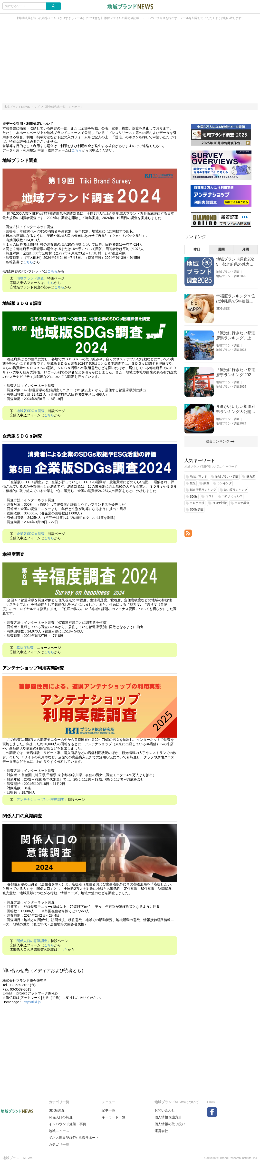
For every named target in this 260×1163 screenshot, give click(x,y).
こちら (77, 150)
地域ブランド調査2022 (231, 349)
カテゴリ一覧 (59, 1144)
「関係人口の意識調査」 (32, 941)
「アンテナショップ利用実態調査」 (40, 800)
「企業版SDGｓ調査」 (30, 534)
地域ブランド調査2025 (231, 276)
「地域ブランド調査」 (30, 278)
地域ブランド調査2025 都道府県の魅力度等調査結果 (235, 262)
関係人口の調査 (61, 1117)
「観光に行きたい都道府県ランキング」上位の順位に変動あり (235, 336)
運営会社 (161, 1131)
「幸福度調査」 (25, 648)
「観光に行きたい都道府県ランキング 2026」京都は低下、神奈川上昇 (235, 373)
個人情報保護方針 (168, 1117)
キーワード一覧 (113, 1117)
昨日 (196, 249)
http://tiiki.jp (31, 1002)
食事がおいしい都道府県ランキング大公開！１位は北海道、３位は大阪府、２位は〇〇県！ (235, 409)
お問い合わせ (164, 1110)
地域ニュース (59, 1131)
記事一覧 (108, 1110)
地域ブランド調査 (228, 271)
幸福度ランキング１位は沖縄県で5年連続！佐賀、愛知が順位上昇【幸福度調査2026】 (235, 299)
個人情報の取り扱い (169, 1124)
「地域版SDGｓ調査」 (30, 411)
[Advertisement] (130, 64)
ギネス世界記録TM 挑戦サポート (74, 1138)
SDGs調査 (223, 308)
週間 (221, 249)
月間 (245, 249)
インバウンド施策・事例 (67, 1124)
